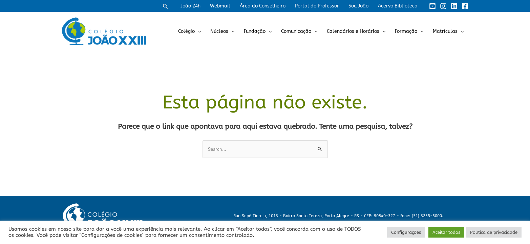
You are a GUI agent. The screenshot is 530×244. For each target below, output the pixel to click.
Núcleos (219, 31)
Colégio (186, 31)
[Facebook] (465, 6)
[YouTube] (432, 6)
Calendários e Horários (353, 31)
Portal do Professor (317, 6)
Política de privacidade (493, 232)
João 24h (190, 6)
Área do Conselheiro (262, 6)
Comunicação (296, 31)
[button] (165, 6)
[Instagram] (443, 6)
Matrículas (445, 31)
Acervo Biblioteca (398, 6)
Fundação (255, 31)
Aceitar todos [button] (446, 232)
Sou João (358, 6)
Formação (406, 31)
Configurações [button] (406, 232)
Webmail (220, 6)
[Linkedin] (454, 6)
